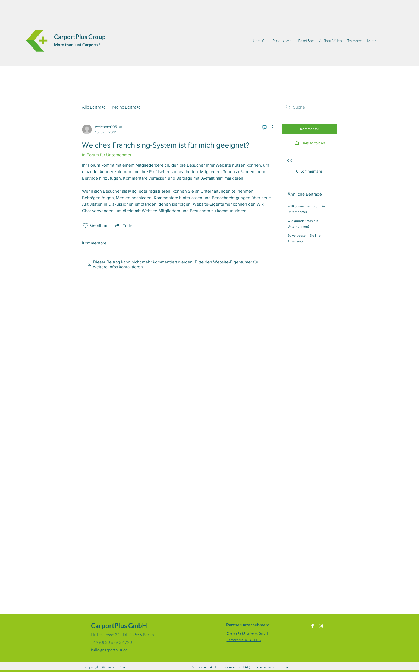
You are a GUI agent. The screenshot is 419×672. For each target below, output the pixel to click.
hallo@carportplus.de (109, 649)
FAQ (246, 667)
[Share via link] (124, 225)
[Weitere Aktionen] (270, 127)
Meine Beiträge (126, 107)
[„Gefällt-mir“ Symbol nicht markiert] (85, 225)
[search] (309, 107)
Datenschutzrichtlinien (272, 667)
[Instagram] (320, 626)
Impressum (231, 667)
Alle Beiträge (94, 107)
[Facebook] (312, 626)
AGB (213, 667)
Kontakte (198, 667)
